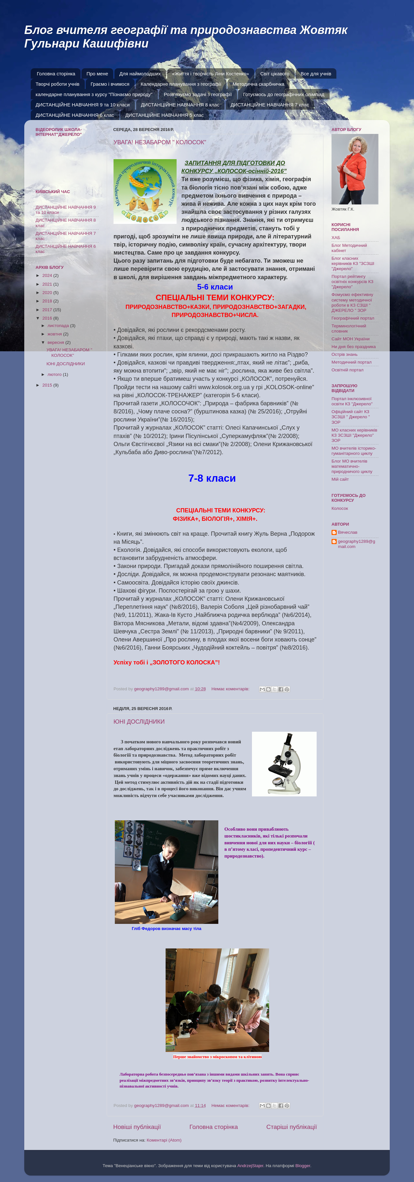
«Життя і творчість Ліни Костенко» (210, 73)
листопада (59, 325)
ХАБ (336, 237)
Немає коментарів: (231, 688)
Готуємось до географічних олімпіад (283, 94)
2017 (47, 309)
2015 (47, 385)
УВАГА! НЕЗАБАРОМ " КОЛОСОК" (160, 142)
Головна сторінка (56, 73)
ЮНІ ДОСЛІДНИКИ (139, 721)
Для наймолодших (140, 73)
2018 (47, 301)
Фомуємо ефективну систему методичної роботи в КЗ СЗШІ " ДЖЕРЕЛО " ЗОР (352, 302)
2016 (47, 318)
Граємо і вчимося (110, 84)
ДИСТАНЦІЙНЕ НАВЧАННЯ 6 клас (75, 115)
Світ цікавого (274, 73)
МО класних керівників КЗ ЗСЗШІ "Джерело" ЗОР (354, 435)
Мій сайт (340, 479)
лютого (55, 374)
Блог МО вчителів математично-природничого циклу (352, 466)
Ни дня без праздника (354, 346)
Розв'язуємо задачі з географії (198, 94)
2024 (47, 275)
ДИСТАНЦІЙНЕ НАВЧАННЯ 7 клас (270, 104)
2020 (47, 292)
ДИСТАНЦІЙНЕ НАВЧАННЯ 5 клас (164, 115)
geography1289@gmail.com (356, 544)
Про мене (97, 73)
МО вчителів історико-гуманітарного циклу (354, 451)
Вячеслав (347, 532)
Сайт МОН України (351, 338)
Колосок (340, 508)
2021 (47, 284)
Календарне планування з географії (181, 84)
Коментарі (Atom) (164, 1140)
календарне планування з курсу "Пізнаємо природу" (94, 94)
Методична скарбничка (258, 84)
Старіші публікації (292, 1126)
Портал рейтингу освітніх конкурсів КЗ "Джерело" (352, 281)
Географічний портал (353, 318)
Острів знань (345, 354)
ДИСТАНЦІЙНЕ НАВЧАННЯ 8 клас (180, 104)
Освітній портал (348, 369)
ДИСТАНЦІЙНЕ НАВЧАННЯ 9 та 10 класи (83, 104)
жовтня (55, 334)
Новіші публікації (137, 1126)
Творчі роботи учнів (58, 84)
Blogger (302, 1165)
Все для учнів (315, 73)
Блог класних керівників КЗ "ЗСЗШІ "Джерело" (353, 263)
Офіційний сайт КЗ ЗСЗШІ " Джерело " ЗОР (351, 416)
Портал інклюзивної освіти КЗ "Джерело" (352, 401)
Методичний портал (352, 362)
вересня (56, 342)
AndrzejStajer (250, 1165)
